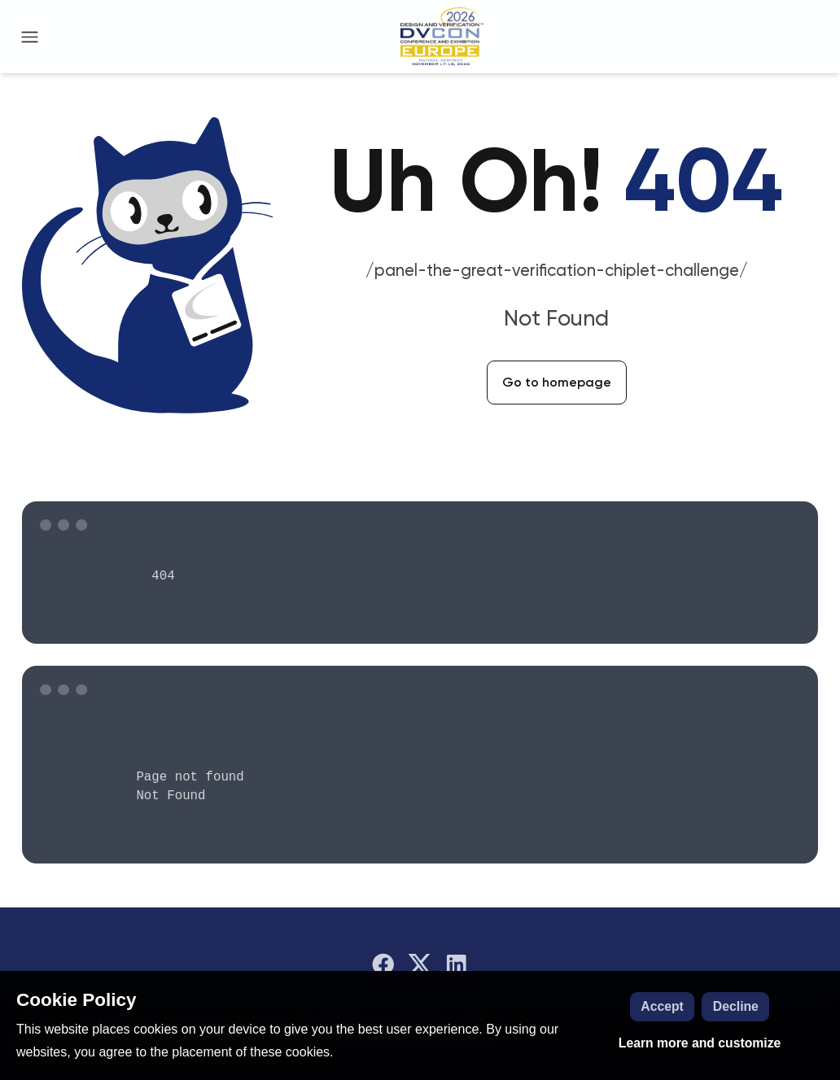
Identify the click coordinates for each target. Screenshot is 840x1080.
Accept (662, 1006)
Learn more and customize (700, 1043)
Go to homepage (556, 382)
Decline (736, 1006)
